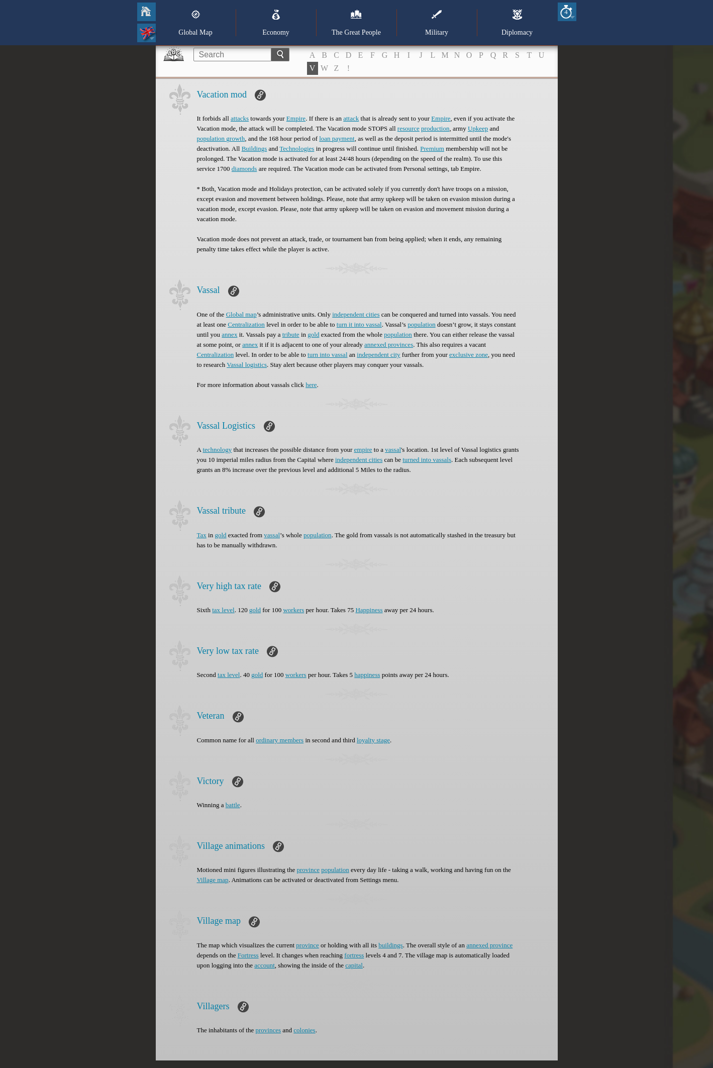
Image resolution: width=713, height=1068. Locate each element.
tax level (223, 610)
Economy (275, 22)
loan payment (336, 138)
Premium (432, 148)
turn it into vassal (359, 324)
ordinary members (279, 740)
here (311, 385)
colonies (304, 1030)
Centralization (246, 324)
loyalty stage (373, 740)
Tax (202, 535)
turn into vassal (327, 354)
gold (313, 334)
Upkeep (478, 128)
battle (233, 805)
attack (351, 118)
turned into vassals (426, 459)
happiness (367, 674)
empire (363, 449)
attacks (240, 118)
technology (217, 449)
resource (408, 128)
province (307, 869)
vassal (393, 449)
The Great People (356, 22)
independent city (378, 354)
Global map (241, 314)
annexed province (489, 945)
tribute (290, 334)
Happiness (368, 610)
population (422, 324)
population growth (221, 138)
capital (354, 965)
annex (229, 334)
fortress (354, 955)
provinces (268, 1030)
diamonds (244, 168)
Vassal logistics (247, 364)
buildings (390, 945)
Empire (295, 118)
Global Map (195, 22)
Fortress (248, 955)
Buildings (254, 148)
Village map (213, 880)
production (435, 128)
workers (293, 610)
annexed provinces (388, 344)
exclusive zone (468, 354)
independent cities (355, 314)
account (264, 965)
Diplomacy (517, 22)
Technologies (296, 148)
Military (436, 22)
